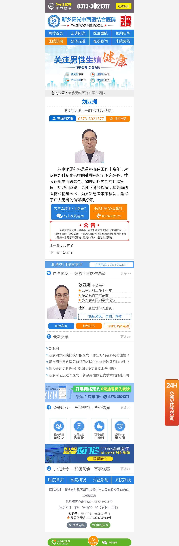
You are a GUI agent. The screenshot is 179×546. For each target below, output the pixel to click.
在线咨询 (100, 41)
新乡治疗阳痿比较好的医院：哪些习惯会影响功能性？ (89, 355)
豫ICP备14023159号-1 (95, 513)
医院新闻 (56, 41)
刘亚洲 (89, 102)
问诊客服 (61, 326)
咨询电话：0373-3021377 (111, 264)
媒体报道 (78, 41)
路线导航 (77, 525)
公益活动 (101, 480)
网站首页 (56, 33)
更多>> (125, 273)
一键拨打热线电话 (116, 326)
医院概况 (78, 480)
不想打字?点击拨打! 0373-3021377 (108, 212)
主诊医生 (91, 285)
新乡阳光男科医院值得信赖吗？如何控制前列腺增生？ (89, 362)
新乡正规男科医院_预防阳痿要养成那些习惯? (82, 368)
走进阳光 (78, 33)
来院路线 (123, 41)
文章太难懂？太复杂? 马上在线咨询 (70, 212)
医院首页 (56, 480)
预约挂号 (123, 33)
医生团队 (100, 33)
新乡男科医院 (78, 93)
